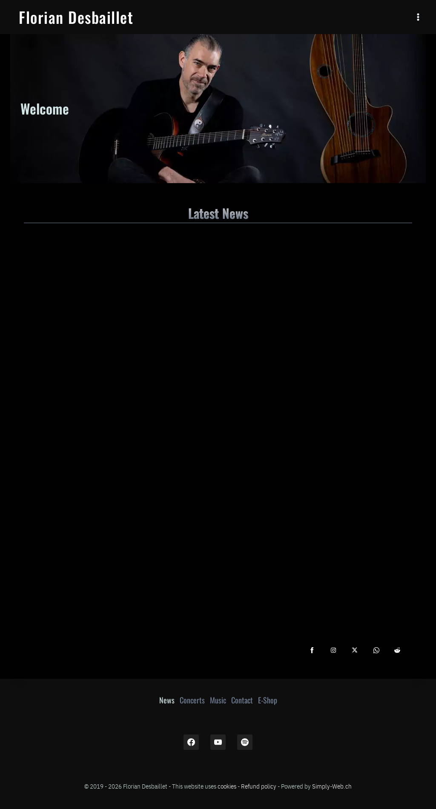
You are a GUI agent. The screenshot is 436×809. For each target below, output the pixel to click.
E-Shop (267, 700)
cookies (227, 786)
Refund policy (258, 786)
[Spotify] (244, 742)
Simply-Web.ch (332, 786)
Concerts (192, 700)
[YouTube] (218, 742)
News (167, 700)
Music (218, 700)
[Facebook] (191, 742)
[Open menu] (418, 16)
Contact (242, 700)
